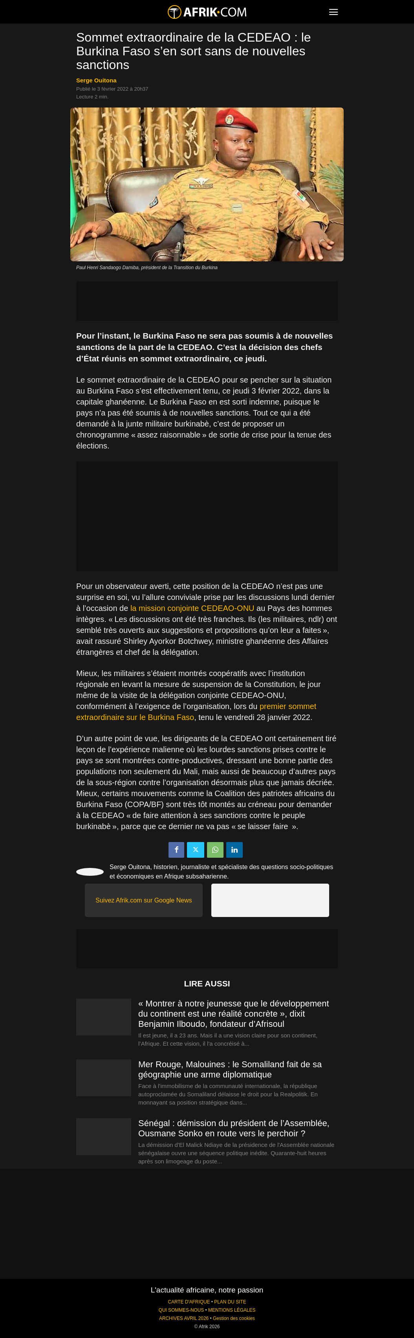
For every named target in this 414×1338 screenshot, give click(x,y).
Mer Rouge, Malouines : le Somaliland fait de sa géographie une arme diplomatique (230, 1069)
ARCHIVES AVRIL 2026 (184, 1318)
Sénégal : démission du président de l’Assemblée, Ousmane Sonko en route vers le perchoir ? (234, 1128)
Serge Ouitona (96, 80)
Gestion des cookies (234, 1318)
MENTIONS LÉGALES (231, 1310)
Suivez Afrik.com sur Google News (143, 900)
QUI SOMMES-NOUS (181, 1310)
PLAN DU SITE (230, 1302)
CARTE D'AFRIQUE (189, 1302)
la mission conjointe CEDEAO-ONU (192, 608)
